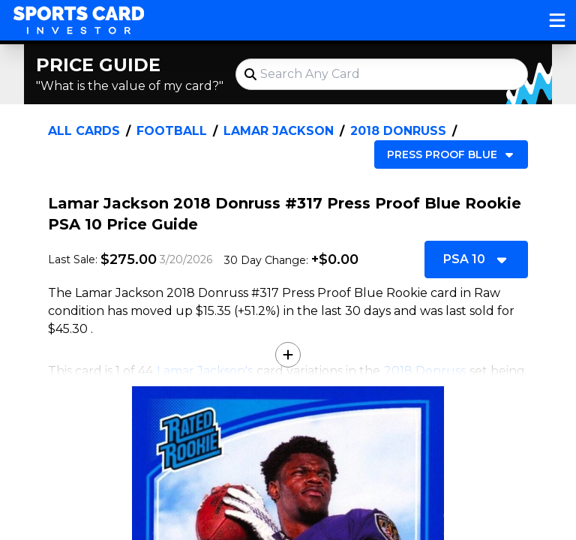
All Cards (84, 131)
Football (171, 131)
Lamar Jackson (279, 131)
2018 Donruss (398, 131)
